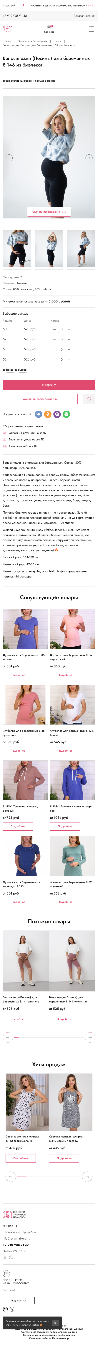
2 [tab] (21, 1039)
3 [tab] (25, 1039)
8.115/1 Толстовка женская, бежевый (20, 808)
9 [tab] (53, 1039)
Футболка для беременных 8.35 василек (24, 657)
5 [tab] (35, 1039)
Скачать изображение (49, 212)
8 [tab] (49, 1039)
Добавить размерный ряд (40, 399)
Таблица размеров (14, 370)
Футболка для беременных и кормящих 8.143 (21, 884)
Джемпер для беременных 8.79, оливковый (71, 884)
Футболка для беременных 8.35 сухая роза (24, 733)
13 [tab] (72, 1039)
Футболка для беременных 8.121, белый (72, 733)
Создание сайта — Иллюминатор (49, 1338)
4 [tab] (30, 1039)
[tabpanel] (26, 976)
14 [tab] (77, 1039)
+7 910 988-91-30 (15, 15)
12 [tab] (67, 1039)
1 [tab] (16, 1039)
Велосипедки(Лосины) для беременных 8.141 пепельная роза (68, 1001)
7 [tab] (44, 1039)
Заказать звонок (84, 15)
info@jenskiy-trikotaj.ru (16, 1238)
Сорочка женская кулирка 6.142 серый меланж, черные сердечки (22, 1141)
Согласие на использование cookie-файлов (49, 1335)
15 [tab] (81, 1039)
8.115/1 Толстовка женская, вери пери (71, 808)
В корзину (49, 384)
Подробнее (18, 675)
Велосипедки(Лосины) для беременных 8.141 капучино (21, 999)
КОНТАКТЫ (10, 1226)
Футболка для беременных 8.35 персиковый (71, 657)
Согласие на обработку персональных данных (49, 1331)
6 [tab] (39, 1039)
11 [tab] (63, 1039)
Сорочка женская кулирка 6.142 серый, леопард (66, 1139)
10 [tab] (58, 1039)
